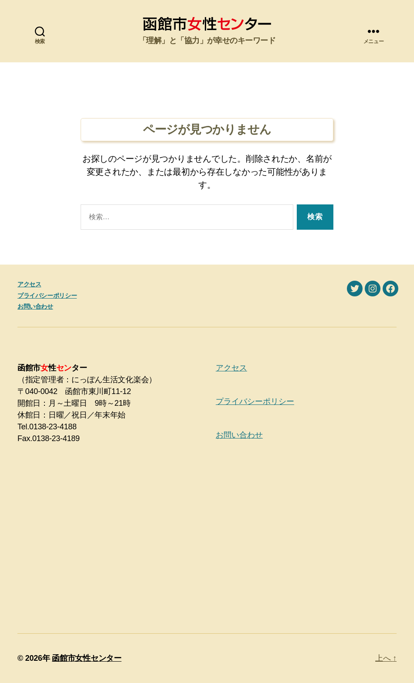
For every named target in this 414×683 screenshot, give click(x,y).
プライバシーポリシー (47, 295)
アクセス (29, 284)
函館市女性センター (87, 658)
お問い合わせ (35, 306)
